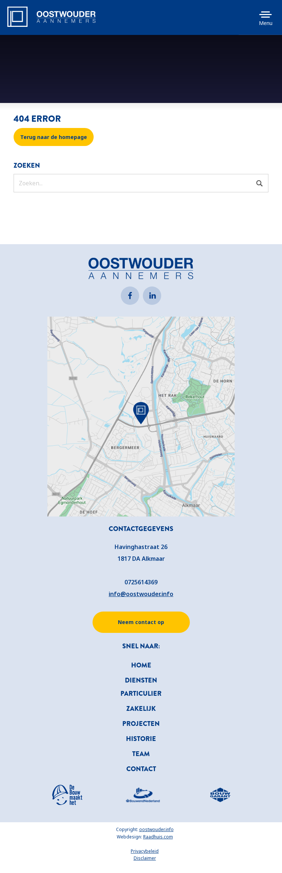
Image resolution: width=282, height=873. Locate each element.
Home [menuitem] (141, 665)
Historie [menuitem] (141, 739)
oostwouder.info (156, 829)
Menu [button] (265, 22)
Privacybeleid (145, 851)
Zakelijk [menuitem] (141, 708)
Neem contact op (141, 622)
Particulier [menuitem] (141, 693)
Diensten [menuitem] (141, 680)
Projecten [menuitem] (141, 723)
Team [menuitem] (141, 754)
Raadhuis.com (158, 837)
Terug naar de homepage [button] (53, 136)
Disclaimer (145, 858)
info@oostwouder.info (141, 594)
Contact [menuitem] (141, 769)
